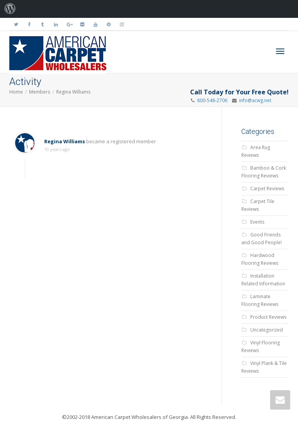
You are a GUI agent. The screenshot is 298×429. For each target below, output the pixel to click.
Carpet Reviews (267, 188)
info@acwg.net (254, 100)
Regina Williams (73, 92)
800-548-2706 (212, 100)
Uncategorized (266, 330)
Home (16, 92)
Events (257, 222)
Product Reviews (268, 317)
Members (39, 92)
